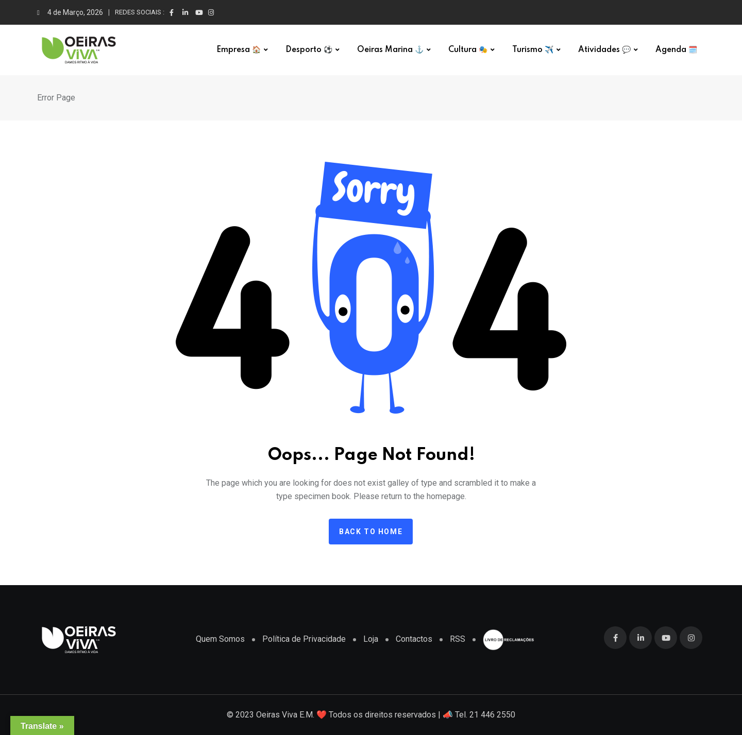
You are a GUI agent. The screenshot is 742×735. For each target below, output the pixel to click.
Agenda (676, 50)
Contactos (414, 639)
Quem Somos (220, 639)
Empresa (238, 50)
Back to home (370, 531)
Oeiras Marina (390, 50)
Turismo (532, 50)
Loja (370, 639)
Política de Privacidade (304, 639)
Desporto (308, 50)
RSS (457, 639)
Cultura (467, 50)
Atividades (604, 50)
